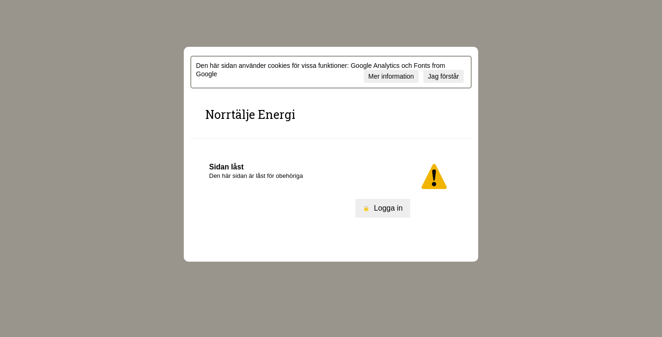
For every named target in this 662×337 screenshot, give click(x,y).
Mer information (391, 76)
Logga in (383, 208)
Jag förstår (443, 76)
